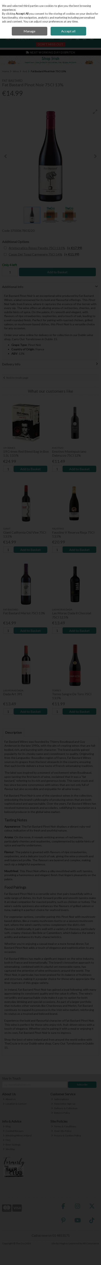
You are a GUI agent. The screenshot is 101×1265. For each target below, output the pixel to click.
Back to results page (17, 377)
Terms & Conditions (63, 1126)
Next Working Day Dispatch (50, 52)
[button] (95, 111)
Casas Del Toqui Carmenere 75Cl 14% (44, 254)
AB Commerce (90, 1243)
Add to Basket (57, 272)
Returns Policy (60, 1112)
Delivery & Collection (64, 1108)
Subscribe (82, 1084)
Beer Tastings (12, 1144)
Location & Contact (15, 1103)
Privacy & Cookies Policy (66, 1135)
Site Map (9, 1149)
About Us (9, 1099)
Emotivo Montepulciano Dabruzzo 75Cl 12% (69, 453)
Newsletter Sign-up (63, 1103)
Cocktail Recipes (13, 1130)
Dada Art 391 (12, 694)
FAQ (7, 1140)
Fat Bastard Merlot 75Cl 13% (24, 613)
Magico (63, 1243)
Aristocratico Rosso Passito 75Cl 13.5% (45, 248)
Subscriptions (60, 1099)
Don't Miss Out (50, 44)
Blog (7, 1126)
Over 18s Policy (61, 1130)
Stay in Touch (11, 1078)
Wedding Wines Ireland (17, 1135)
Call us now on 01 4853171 (51, 1235)
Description (13, 732)
